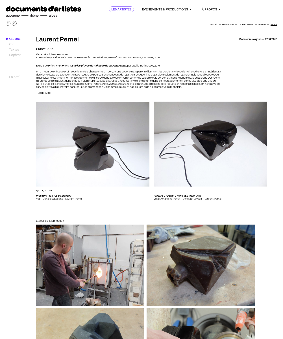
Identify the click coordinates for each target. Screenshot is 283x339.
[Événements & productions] (167, 9)
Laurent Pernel (57, 39)
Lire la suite (44, 92)
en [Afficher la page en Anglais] (8, 23)
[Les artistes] (121, 9)
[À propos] (211, 9)
